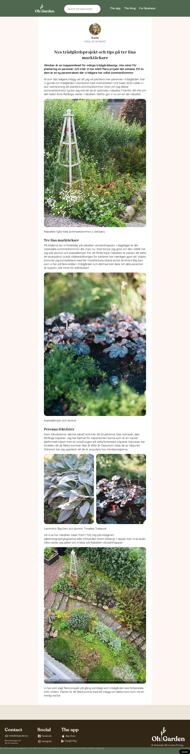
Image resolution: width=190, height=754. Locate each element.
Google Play (69, 741)
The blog (130, 8)
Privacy (179, 745)
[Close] (184, 751)
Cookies (172, 745)
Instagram (44, 741)
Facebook (44, 736)
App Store (68, 736)
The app (115, 8)
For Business (147, 8)
